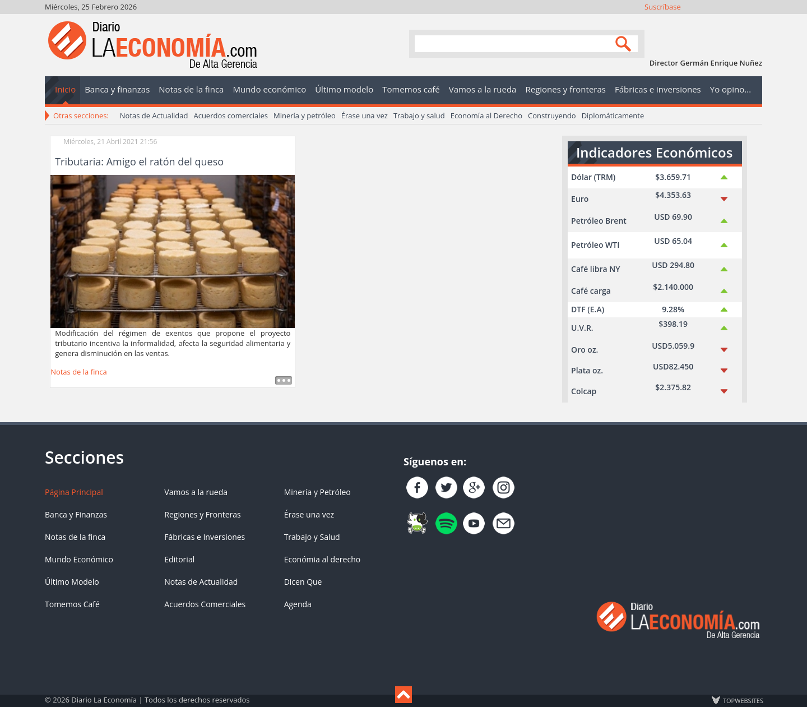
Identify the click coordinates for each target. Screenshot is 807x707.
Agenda (298, 604)
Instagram (709, 21)
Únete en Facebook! (678, 21)
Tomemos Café (72, 604)
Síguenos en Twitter (694, 21)
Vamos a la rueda (196, 492)
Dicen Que (303, 581)
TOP (742, 700)
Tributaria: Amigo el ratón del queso (139, 161)
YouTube (724, 21)
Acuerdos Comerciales (204, 604)
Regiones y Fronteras (202, 514)
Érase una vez (364, 115)
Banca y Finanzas (76, 514)
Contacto (754, 21)
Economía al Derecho (486, 115)
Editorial (179, 559)
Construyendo (552, 115)
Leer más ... (283, 380)
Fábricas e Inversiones (204, 537)
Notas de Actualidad (154, 115)
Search (625, 43)
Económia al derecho (322, 559)
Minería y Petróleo (317, 492)
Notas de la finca (78, 372)
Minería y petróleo (304, 115)
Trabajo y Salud (312, 537)
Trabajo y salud (419, 115)
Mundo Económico (79, 559)
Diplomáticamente (613, 115)
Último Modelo (72, 581)
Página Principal (74, 492)
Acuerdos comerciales (230, 115)
